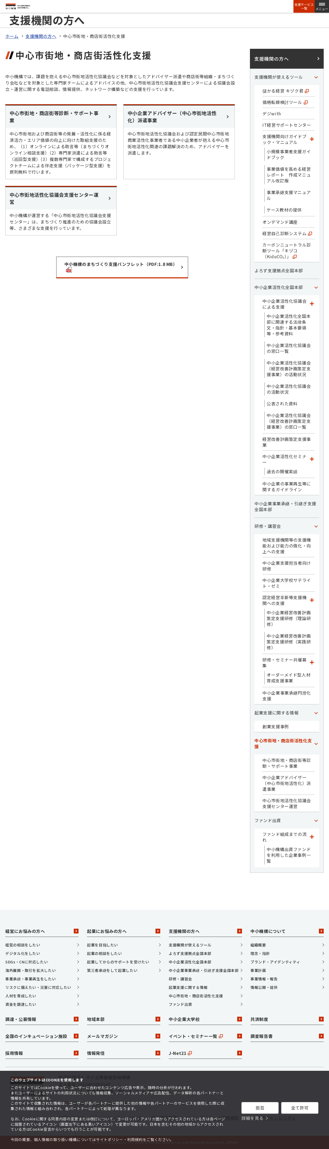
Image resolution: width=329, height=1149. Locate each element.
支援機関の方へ (40, 36)
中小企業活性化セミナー (284, 459)
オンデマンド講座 (280, 222)
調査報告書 (287, 1036)
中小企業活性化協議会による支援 (284, 304)
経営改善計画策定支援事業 (286, 442)
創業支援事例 (275, 726)
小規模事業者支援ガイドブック (289, 154)
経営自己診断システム (287, 233)
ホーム (12, 36)
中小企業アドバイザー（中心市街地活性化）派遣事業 (286, 783)
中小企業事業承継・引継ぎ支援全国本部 (285, 506)
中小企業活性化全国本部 (278, 287)
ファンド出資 (267, 820)
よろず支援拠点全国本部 (278, 270)
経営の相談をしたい (22, 945)
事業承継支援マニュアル (289, 195)
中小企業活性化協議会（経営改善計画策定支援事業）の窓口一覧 (289, 421)
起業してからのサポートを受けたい (118, 961)
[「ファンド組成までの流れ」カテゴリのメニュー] (312, 837)
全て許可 (300, 1107)
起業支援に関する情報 (276, 712)
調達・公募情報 (42, 1019)
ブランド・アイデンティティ (275, 961)
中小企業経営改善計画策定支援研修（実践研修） (289, 642)
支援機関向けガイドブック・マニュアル (284, 139)
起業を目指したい (102, 945)
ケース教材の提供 (284, 210)
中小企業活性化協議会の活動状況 (289, 389)
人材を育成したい (20, 995)
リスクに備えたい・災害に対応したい (38, 987)
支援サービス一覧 (304, 6)
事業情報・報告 (264, 978)
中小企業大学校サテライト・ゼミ (286, 583)
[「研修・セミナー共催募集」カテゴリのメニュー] (312, 662)
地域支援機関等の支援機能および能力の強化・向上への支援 (286, 546)
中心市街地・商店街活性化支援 (283, 743)
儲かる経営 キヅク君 (285, 90)
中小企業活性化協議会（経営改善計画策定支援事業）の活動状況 (289, 368)
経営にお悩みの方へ (42, 931)
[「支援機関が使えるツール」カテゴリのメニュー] (316, 77)
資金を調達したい (20, 1004)
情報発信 (123, 1053)
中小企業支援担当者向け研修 (286, 566)
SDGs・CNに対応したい (26, 961)
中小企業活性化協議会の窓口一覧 (289, 348)
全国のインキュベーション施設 (42, 1036)
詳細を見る (252, 1118)
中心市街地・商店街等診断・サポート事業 (286, 763)
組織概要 (258, 945)
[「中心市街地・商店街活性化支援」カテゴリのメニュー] (316, 743)
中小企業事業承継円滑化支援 (286, 696)
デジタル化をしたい (22, 953)
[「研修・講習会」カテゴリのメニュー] (316, 526)
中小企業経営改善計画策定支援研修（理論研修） (289, 618)
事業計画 (258, 970)
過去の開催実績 (282, 471)
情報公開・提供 (264, 987)
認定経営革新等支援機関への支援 (284, 600)
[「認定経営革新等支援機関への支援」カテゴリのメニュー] (312, 600)
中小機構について (287, 931)
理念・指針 (260, 953)
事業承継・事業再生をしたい (30, 978)
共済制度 (287, 1019)
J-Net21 (205, 1053)
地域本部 (123, 1019)
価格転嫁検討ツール (285, 102)
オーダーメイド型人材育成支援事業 (288, 678)
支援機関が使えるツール (278, 77)
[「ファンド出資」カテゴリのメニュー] (316, 820)
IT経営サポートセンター (286, 125)
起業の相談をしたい (104, 953)
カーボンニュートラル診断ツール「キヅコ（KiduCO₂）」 (286, 251)
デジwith (271, 113)
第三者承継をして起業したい (112, 970)
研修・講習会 (267, 526)
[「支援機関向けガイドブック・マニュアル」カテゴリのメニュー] (312, 139)
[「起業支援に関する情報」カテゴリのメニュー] (316, 712)
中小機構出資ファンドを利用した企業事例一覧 (289, 855)
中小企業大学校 (205, 1019)
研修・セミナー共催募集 (284, 662)
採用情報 (42, 1053)
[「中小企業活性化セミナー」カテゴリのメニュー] (312, 459)
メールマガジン (123, 1036)
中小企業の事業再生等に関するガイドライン (286, 486)
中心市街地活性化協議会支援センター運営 (286, 803)
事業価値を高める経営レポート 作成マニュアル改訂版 (289, 175)
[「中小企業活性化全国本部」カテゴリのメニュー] (316, 287)
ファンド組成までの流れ (284, 837)
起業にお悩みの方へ (123, 931)
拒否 (260, 1107)
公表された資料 (282, 403)
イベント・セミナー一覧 (205, 1036)
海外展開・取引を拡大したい (30, 970)
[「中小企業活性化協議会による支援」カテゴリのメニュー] (312, 304)
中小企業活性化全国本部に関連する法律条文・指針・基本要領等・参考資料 (289, 325)
